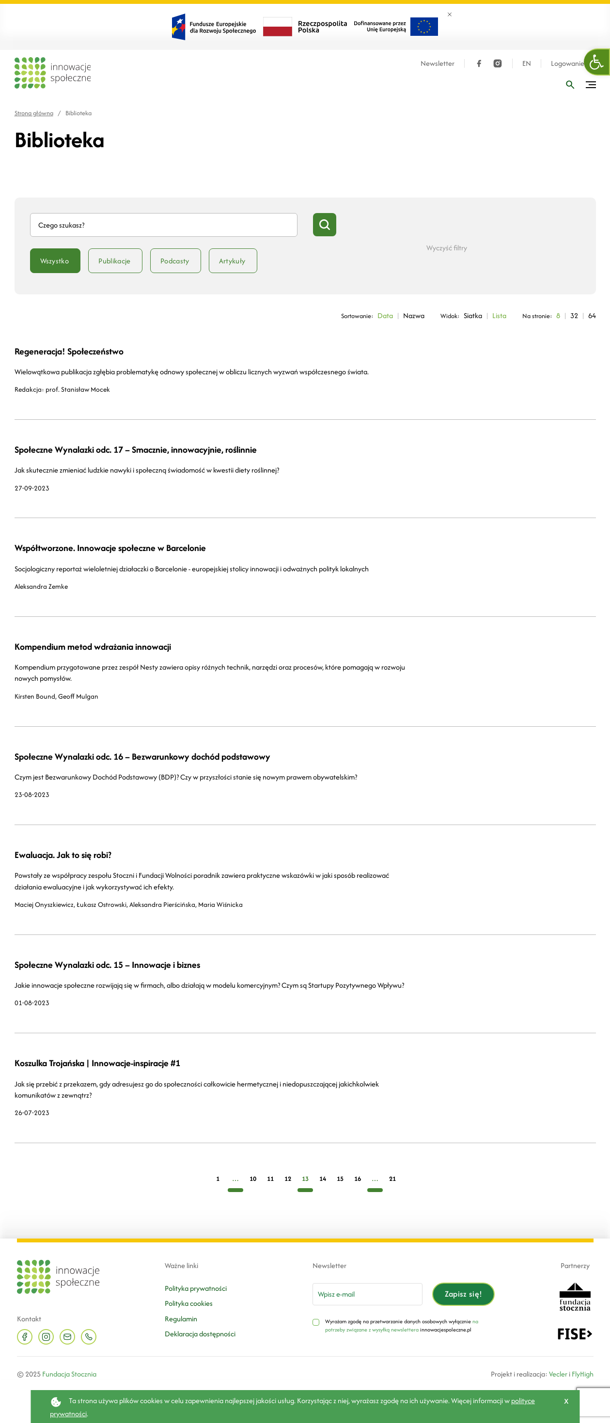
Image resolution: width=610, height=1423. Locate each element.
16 (357, 1178)
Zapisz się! (464, 1294)
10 (253, 1178)
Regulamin (181, 1319)
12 (287, 1178)
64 (592, 315)
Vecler (558, 1374)
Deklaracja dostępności (200, 1334)
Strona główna (34, 113)
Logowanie (567, 63)
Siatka (473, 315)
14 (322, 1178)
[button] (597, 62)
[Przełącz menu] (591, 84)
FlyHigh (583, 1374)
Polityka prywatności (196, 1288)
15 (340, 1178)
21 (392, 1178)
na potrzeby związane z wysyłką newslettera (401, 1325)
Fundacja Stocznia (69, 1374)
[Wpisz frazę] (570, 85)
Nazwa (413, 315)
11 (270, 1178)
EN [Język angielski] (526, 63)
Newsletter (437, 63)
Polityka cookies (189, 1303)
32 (574, 315)
